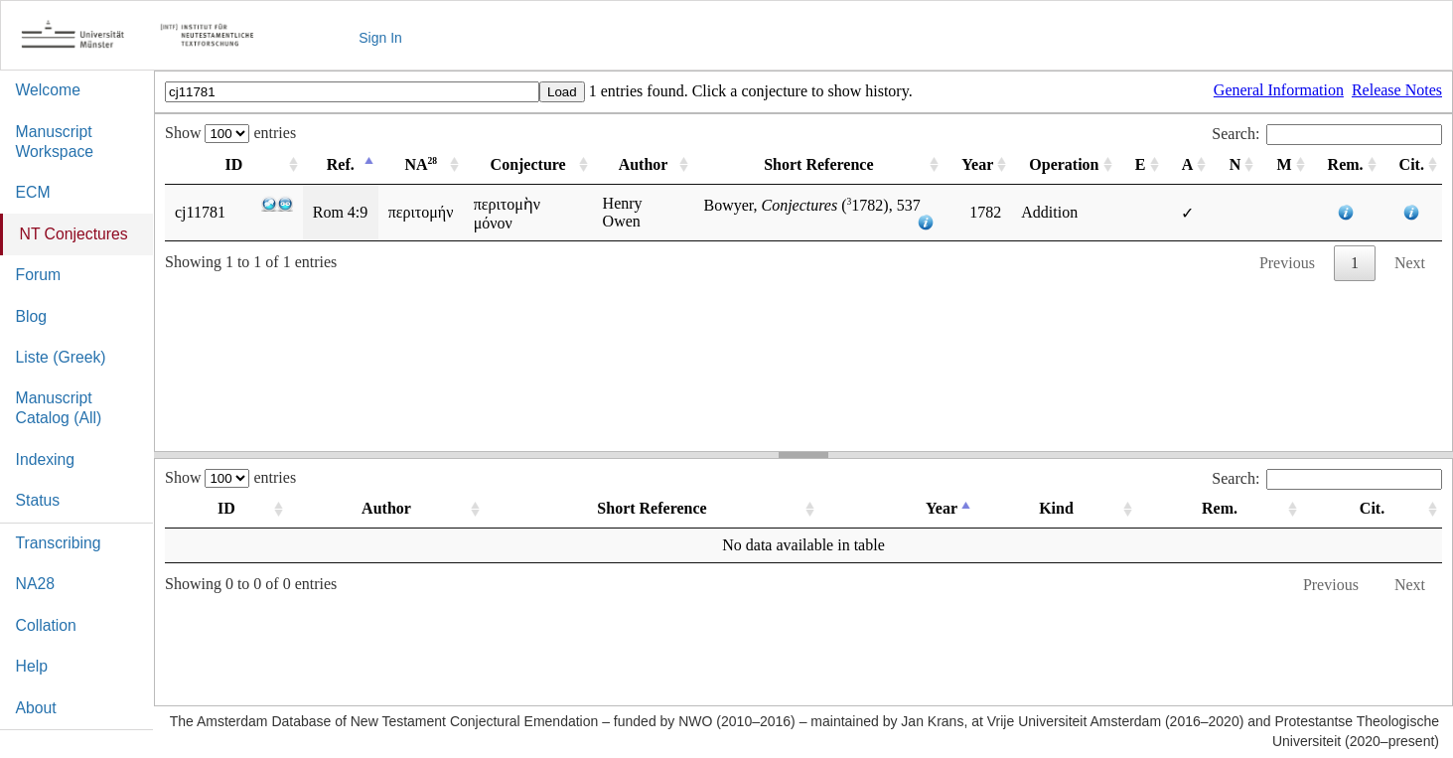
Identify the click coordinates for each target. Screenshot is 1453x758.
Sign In (380, 38)
